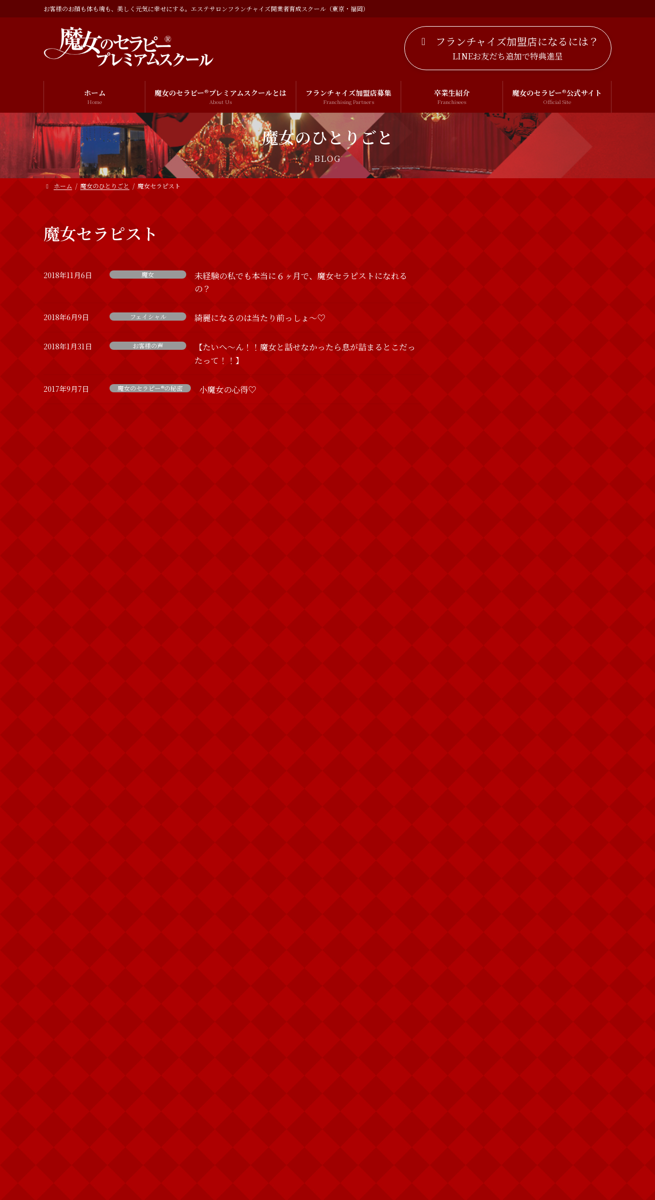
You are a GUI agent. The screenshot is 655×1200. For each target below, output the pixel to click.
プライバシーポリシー (272, 1153)
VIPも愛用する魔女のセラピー (552, 422)
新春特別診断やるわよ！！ (547, 713)
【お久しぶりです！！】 (543, 365)
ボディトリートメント (496, 975)
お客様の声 (148, 346)
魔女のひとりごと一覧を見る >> (550, 825)
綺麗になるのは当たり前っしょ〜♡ (259, 318)
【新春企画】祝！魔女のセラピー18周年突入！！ (557, 660)
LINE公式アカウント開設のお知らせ (555, 254)
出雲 (468, 1016)
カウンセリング (486, 892)
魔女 (148, 274)
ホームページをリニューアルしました (557, 312)
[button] (508, 48)
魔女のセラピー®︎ (488, 1057)
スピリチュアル (486, 912)
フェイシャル (148, 316)
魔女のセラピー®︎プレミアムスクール (519, 1099)
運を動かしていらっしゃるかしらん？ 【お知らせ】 (557, 602)
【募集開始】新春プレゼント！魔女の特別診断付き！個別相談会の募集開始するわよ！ (557, 549)
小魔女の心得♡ (227, 389)
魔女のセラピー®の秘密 (150, 388)
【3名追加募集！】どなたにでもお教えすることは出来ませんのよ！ (556, 490)
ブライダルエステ (489, 954)
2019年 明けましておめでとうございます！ (554, 776)
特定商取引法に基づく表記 (376, 1153)
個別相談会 (479, 996)
